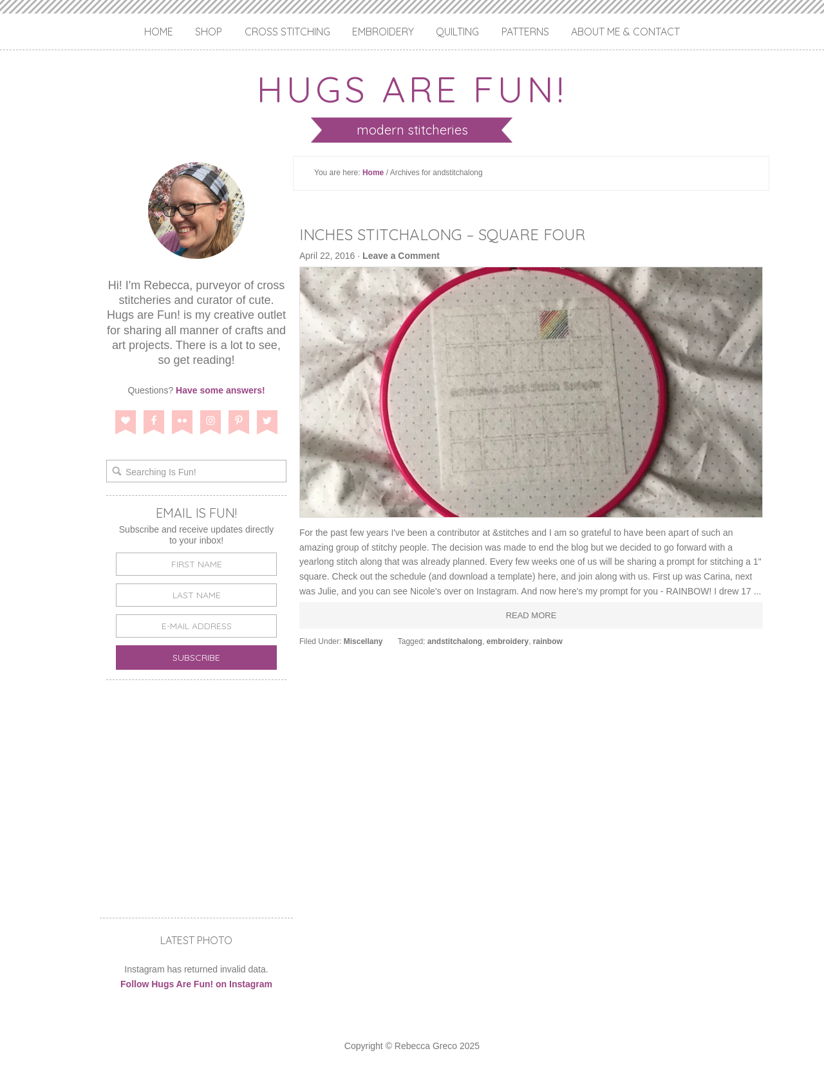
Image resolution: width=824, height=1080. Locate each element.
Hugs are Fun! (412, 88)
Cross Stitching (287, 31)
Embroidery (383, 31)
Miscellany (363, 641)
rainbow (548, 641)
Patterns (525, 31)
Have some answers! (220, 390)
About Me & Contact (625, 31)
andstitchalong (454, 641)
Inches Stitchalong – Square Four (442, 234)
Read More (531, 615)
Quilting (457, 31)
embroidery (508, 641)
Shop (208, 31)
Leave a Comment (401, 256)
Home (158, 31)
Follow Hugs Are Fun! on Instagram (196, 984)
